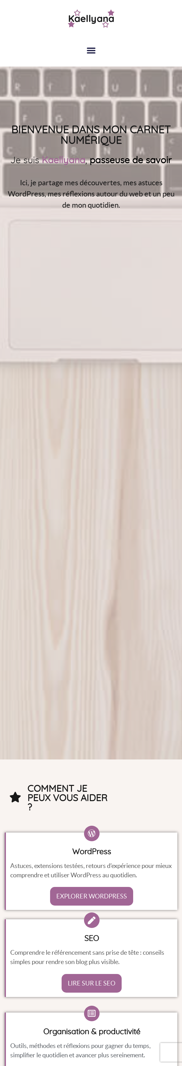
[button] (91, 50)
